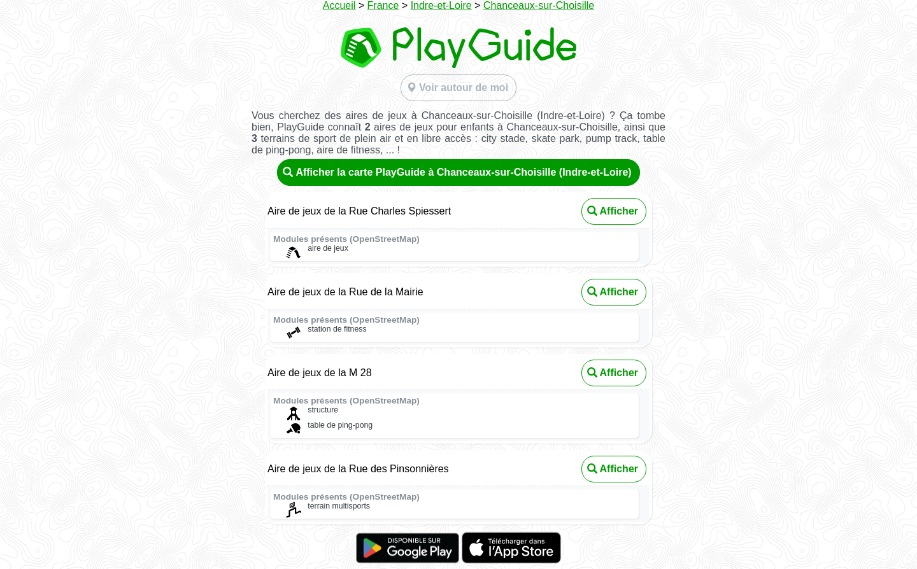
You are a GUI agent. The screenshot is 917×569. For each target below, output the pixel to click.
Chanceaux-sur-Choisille (538, 5)
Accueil (339, 5)
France (383, 5)
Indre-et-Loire (441, 5)
